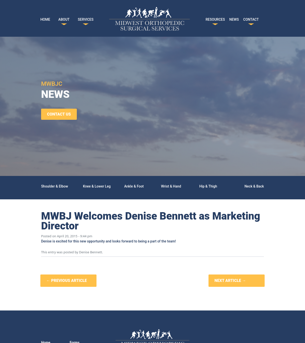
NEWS (234, 18)
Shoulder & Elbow (54, 186)
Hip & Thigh (208, 186)
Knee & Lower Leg (97, 186)
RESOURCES (215, 18)
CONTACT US (59, 114)
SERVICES (86, 18)
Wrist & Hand (171, 186)
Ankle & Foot (134, 186)
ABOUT (63, 18)
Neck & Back (254, 186)
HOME (45, 18)
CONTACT (251, 18)
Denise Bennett (90, 252)
